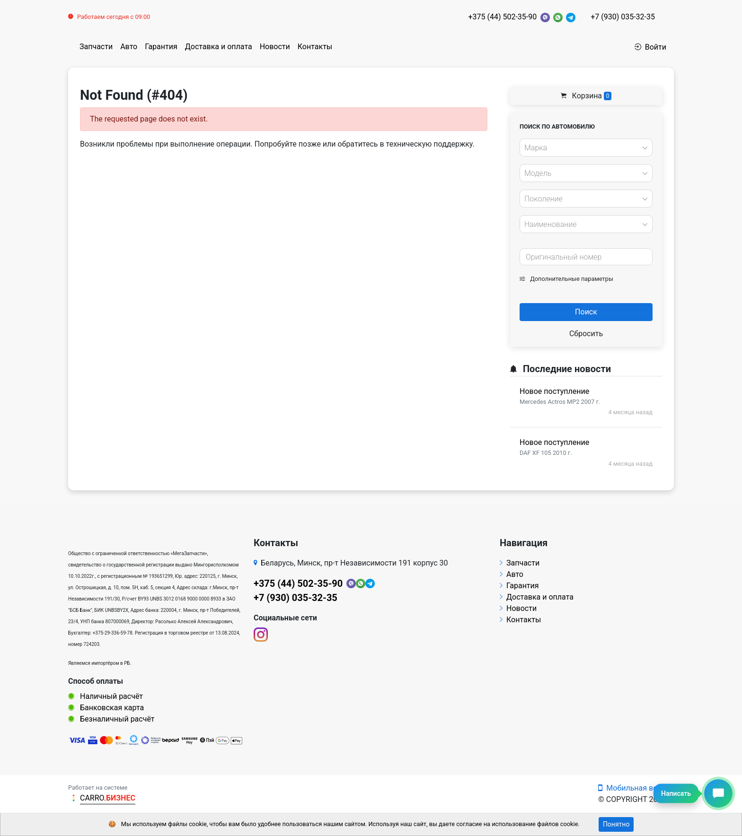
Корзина (586, 95)
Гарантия (161, 46)
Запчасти (96, 46)
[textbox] (583, 148)
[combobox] (586, 147)
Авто (128, 46)
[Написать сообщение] (718, 793)
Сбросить (586, 333)
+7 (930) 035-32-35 (623, 16)
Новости (275, 46)
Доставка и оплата (218, 46)
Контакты (315, 46)
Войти (650, 47)
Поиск (586, 311)
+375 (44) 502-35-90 (502, 16)
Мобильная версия (636, 788)
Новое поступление (554, 391)
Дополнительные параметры (566, 278)
